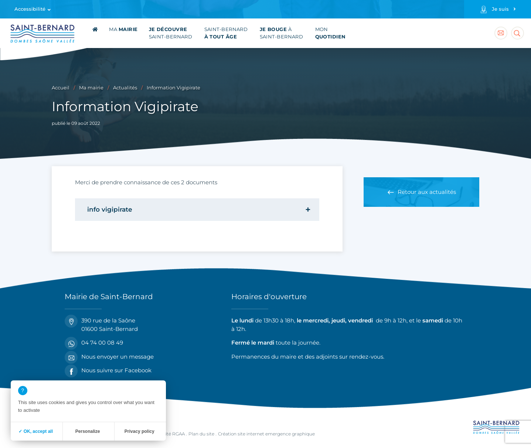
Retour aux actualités (427, 191)
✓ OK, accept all (35, 431)
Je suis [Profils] (500, 9)
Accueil (60, 87)
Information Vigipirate (173, 87)
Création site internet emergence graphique (266, 434)
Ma (123, 29)
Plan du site (201, 434)
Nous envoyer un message (109, 357)
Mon (330, 33)
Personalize (87, 431)
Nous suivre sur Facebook (108, 370)
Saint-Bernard (171, 33)
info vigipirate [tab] (109, 209)
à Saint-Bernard (281, 33)
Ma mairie (91, 87)
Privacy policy (139, 431)
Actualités (125, 87)
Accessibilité (29, 9)
